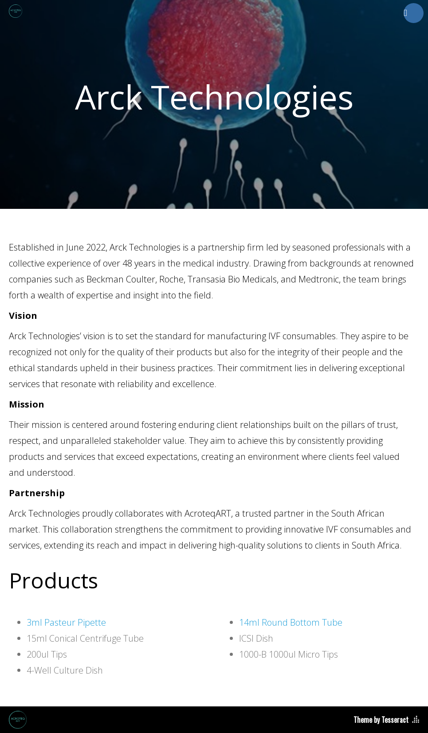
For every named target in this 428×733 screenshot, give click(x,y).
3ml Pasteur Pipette (66, 622)
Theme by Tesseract (380, 719)
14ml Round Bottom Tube (290, 622)
